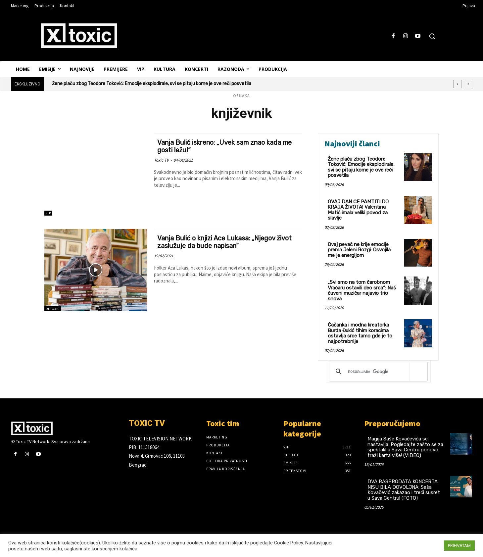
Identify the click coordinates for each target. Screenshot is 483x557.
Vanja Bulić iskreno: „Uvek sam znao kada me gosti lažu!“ (224, 146)
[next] (468, 84)
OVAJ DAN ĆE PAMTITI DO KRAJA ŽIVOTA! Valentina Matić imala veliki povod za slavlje (358, 210)
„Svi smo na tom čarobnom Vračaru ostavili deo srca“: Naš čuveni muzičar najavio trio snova (362, 290)
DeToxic (53, 309)
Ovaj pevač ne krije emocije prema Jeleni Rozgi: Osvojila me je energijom (359, 249)
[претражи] (377, 372)
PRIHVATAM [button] (459, 545)
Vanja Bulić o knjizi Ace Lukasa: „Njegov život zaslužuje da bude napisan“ (221, 242)
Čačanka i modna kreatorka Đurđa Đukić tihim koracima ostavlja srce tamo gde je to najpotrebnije (360, 333)
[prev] (457, 84)
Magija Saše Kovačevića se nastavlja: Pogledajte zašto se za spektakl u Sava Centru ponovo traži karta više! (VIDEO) (405, 447)
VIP (48, 213)
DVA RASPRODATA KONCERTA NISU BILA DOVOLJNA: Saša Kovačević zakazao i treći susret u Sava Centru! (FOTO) (403, 490)
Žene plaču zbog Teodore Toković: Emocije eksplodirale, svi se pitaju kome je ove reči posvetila (151, 83)
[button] (432, 36)
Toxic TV (161, 160)
